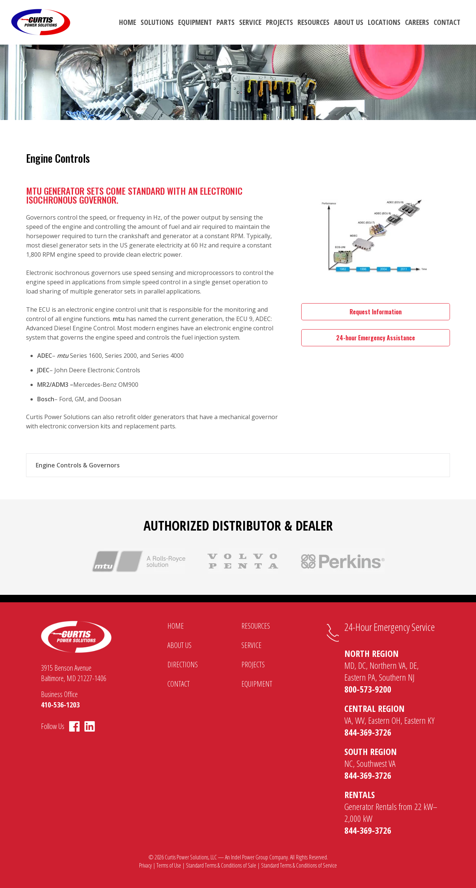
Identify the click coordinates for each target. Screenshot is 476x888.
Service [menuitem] (250, 22)
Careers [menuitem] (417, 22)
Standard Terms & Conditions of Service (299, 865)
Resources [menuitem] (313, 22)
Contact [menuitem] (447, 22)
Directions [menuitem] (182, 664)
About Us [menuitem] (348, 22)
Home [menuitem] (127, 22)
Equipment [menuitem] (195, 22)
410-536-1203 (60, 705)
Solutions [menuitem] (157, 22)
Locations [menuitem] (384, 22)
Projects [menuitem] (279, 22)
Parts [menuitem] (225, 22)
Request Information (376, 311)
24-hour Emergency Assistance (375, 337)
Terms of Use (169, 865)
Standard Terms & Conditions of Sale (221, 865)
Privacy (145, 865)
